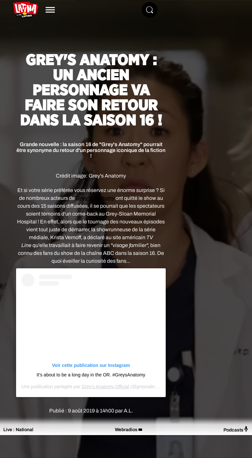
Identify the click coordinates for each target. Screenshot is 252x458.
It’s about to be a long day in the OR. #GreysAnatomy (91, 374)
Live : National (18, 429)
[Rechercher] (150, 10)
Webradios (126, 429)
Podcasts (236, 429)
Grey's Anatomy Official (105, 386)
